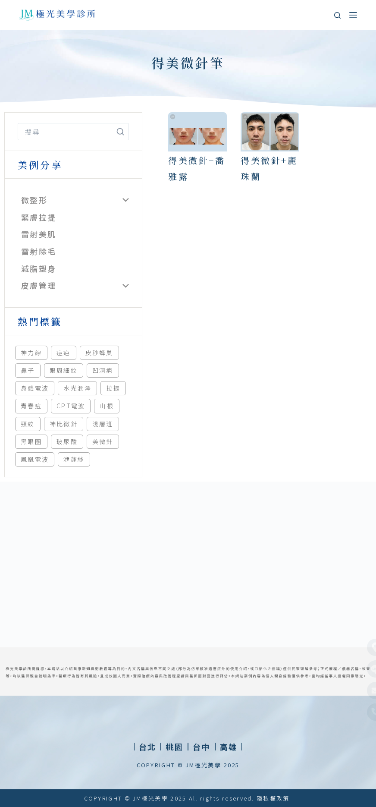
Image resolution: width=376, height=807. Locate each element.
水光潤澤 (77, 388)
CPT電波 (70, 405)
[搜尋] (337, 15)
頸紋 (28, 423)
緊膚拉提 (38, 217)
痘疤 (63, 352)
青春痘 (31, 405)
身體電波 (35, 388)
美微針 (102, 441)
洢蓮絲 (74, 459)
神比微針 (64, 423)
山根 (107, 405)
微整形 (34, 199)
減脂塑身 (38, 268)
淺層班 (102, 423)
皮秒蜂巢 (99, 352)
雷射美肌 (38, 234)
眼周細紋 (64, 370)
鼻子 (28, 370)
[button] (174, 746)
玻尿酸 (67, 441)
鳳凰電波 (35, 459)
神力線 (31, 352)
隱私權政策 (273, 798)
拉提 (113, 388)
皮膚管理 (38, 285)
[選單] (353, 15)
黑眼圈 (31, 441)
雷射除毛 (38, 251)
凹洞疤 (102, 370)
